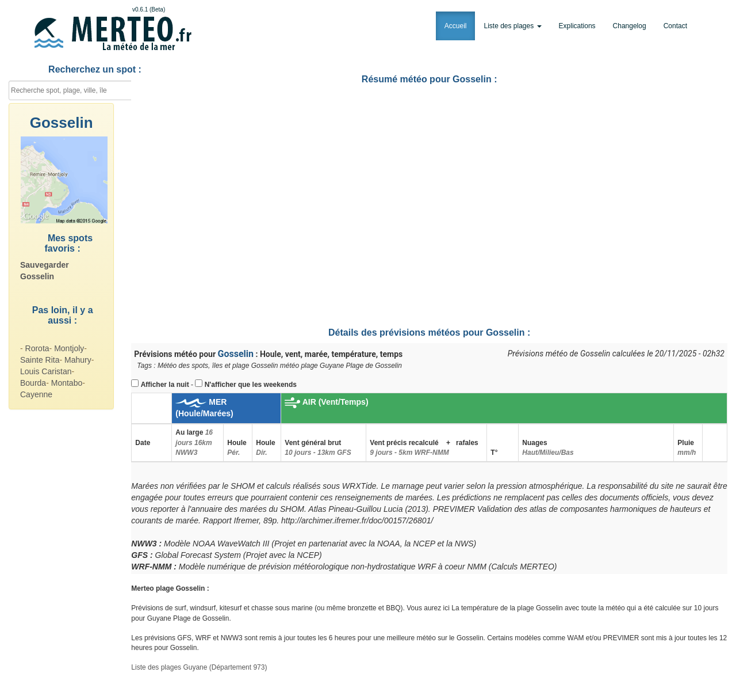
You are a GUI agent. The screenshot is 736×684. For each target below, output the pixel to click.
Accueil (455, 26)
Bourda (33, 382)
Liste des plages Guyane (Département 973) (199, 667)
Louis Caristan (46, 371)
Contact (675, 26)
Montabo (66, 382)
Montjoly (69, 348)
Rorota (37, 348)
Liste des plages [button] (512, 26)
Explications (577, 26)
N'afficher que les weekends (251, 385)
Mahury (77, 359)
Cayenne (36, 394)
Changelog (629, 26)
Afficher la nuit (165, 385)
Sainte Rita (39, 359)
